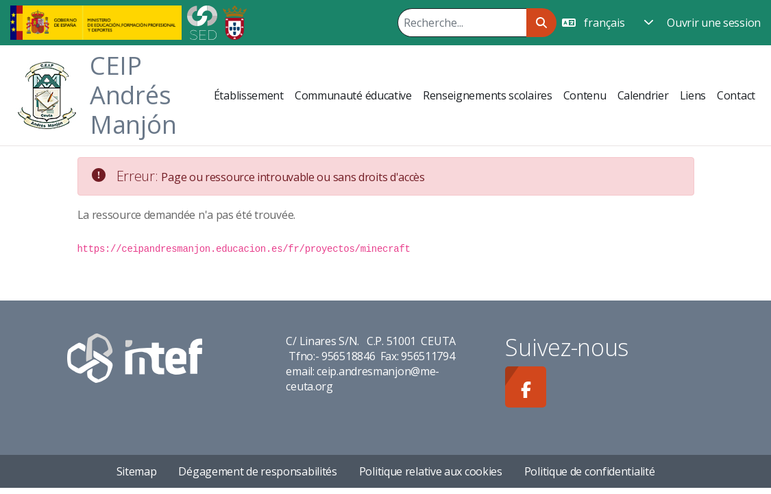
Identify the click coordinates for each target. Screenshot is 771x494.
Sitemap (137, 471)
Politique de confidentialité (589, 471)
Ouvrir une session (714, 22)
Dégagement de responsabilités (257, 471)
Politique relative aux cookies (430, 471)
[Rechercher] (461, 22)
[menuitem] (248, 95)
